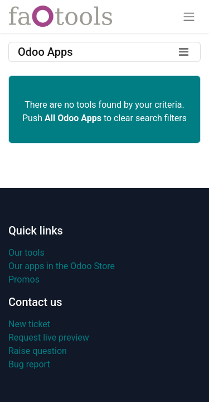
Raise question (37, 351)
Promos (24, 279)
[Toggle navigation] (189, 16)
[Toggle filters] (183, 52)
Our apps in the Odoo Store (61, 266)
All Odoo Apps (73, 118)
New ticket (29, 324)
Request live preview (48, 337)
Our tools (26, 252)
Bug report (29, 364)
